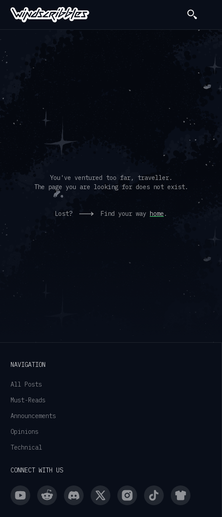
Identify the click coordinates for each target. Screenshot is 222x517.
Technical (26, 447)
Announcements (33, 416)
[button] (207, 14)
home (157, 214)
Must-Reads (28, 400)
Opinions (25, 432)
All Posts (26, 384)
